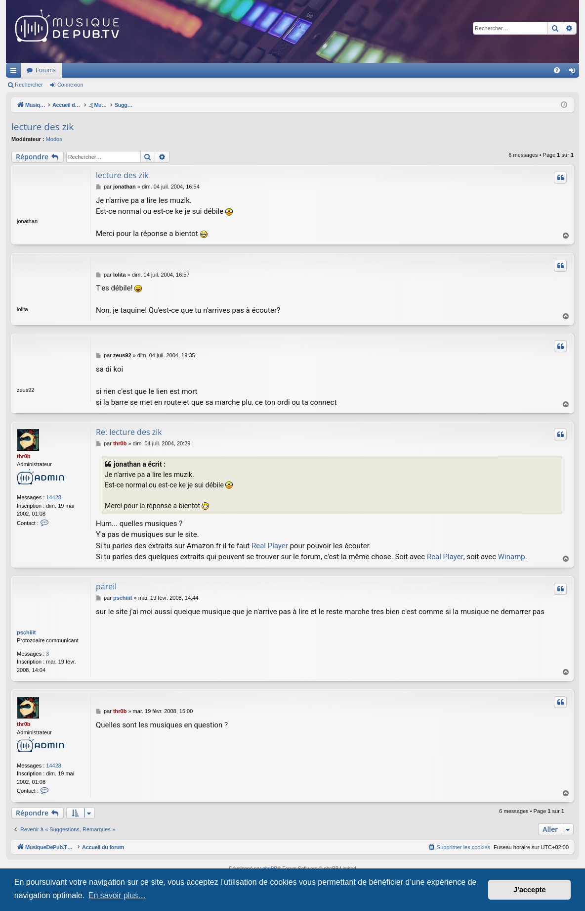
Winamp (511, 556)
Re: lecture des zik (129, 432)
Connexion (70, 85)
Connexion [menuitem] (574, 72)
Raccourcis (15, 72)
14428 (53, 497)
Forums (177, 70)
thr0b (24, 456)
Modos (54, 139)
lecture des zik (42, 126)
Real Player (269, 545)
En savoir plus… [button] (117, 895)
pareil (106, 586)
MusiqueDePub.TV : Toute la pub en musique (86, 70)
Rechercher (29, 85)
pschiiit (26, 632)
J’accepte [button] (529, 890)
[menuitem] (556, 70)
